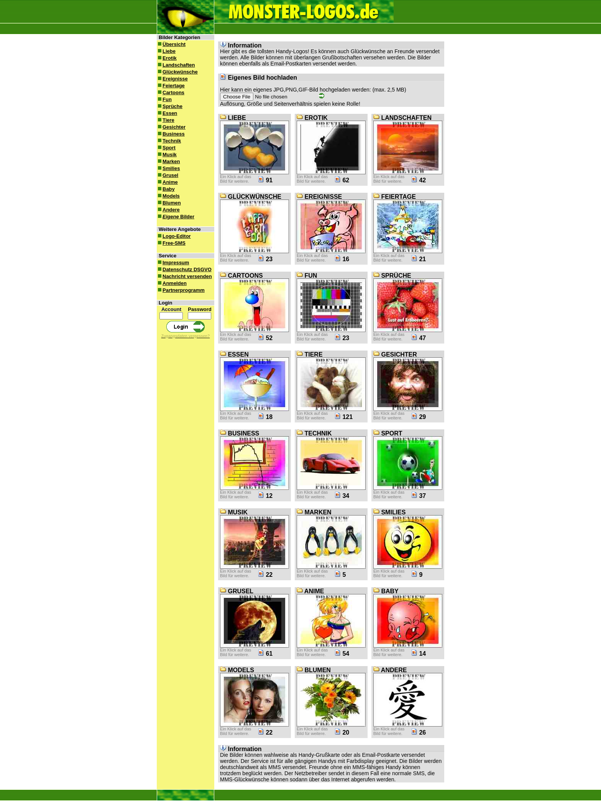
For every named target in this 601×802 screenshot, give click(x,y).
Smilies (168, 168)
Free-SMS (171, 243)
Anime (167, 182)
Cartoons (170, 92)
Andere (168, 210)
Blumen (169, 203)
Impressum (173, 262)
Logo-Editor (174, 236)
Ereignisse (172, 79)
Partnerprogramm (181, 290)
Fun (164, 99)
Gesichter (171, 127)
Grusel (167, 175)
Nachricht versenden (184, 276)
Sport (166, 148)
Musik (167, 154)
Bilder (175, 216)
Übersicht (171, 44)
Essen (167, 113)
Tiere (165, 120)
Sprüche (169, 106)
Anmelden (172, 283)
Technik (169, 141)
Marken (168, 161)
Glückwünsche (177, 72)
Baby (166, 189)
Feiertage (171, 85)
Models (168, 196)
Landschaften (176, 65)
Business (171, 134)
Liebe (166, 51)
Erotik (167, 58)
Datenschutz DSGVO (184, 269)
